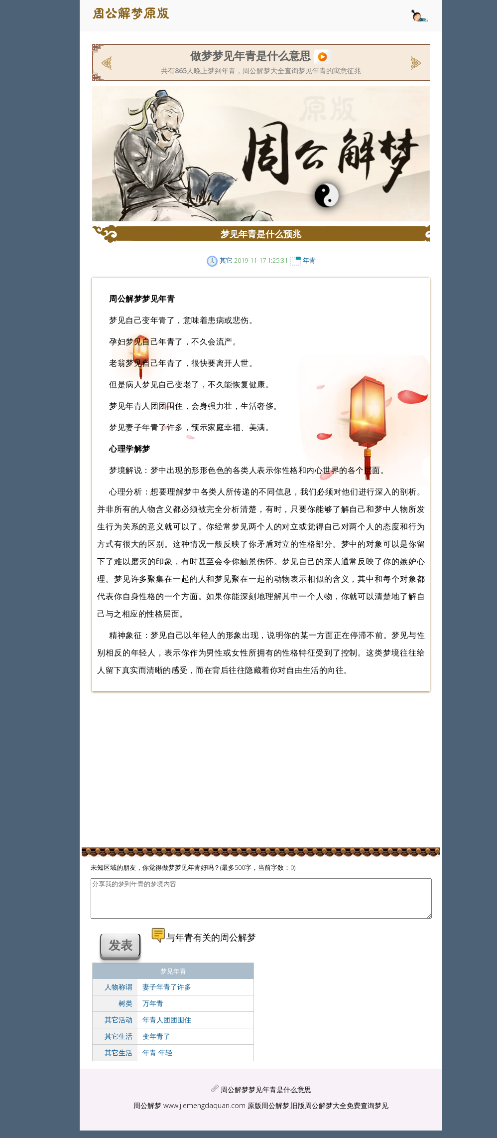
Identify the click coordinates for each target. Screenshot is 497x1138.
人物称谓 (118, 994)
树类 (125, 1010)
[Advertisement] (74, 191)
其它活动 (118, 1027)
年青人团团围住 (166, 1027)
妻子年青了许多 (166, 994)
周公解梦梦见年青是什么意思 (266, 1097)
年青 (309, 260)
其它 (226, 260)
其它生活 (118, 1043)
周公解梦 (147, 1113)
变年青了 (156, 1043)
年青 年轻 (157, 1060)
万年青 (152, 1010)
